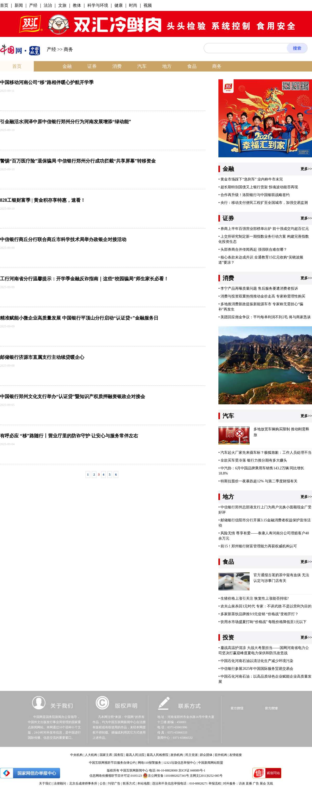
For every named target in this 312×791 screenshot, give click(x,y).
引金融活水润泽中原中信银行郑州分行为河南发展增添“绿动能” (65, 121)
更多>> (306, 169)
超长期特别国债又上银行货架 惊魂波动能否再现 (259, 187)
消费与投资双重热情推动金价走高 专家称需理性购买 (262, 296)
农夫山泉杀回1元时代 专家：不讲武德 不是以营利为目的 (265, 606)
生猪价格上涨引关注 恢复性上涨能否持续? (254, 598)
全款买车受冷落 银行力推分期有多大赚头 (253, 460)
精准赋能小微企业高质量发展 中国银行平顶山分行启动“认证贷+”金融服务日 (79, 318)
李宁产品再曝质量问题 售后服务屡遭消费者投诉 (259, 288)
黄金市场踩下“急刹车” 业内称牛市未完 (251, 179)
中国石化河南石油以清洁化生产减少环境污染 (256, 661)
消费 (117, 66)
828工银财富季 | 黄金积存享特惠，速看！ (42, 200)
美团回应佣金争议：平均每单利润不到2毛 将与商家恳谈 (265, 317)
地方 (167, 66)
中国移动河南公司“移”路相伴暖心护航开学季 (47, 82)
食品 (192, 66)
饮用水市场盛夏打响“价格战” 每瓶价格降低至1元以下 (263, 622)
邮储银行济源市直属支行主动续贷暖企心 (42, 357)
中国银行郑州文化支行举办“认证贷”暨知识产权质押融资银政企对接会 (72, 396)
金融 (67, 66)
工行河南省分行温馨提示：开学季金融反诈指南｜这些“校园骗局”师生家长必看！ (84, 278)
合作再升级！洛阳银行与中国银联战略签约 (255, 195)
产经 (51, 49)
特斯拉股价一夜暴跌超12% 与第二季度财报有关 (258, 481)
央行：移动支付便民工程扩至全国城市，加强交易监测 (264, 203)
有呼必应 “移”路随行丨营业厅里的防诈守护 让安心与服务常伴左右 (69, 435)
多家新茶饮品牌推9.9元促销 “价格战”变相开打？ (259, 614)
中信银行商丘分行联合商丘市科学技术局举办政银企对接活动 (63, 239)
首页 (17, 66)
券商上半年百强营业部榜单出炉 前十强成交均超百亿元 (264, 229)
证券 (92, 66)
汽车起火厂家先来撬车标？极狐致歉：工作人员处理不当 (265, 453)
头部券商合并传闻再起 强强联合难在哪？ (253, 249)
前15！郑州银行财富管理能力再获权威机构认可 (258, 546)
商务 (217, 66)
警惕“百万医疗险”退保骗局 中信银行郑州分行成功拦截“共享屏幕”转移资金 (78, 161)
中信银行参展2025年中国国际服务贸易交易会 (256, 669)
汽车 (142, 66)
